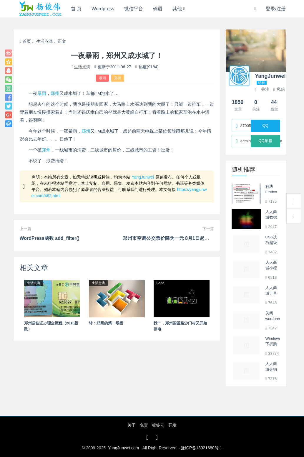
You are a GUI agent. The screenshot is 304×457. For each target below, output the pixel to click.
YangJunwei (143, 177)
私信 (279, 89)
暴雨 (102, 78)
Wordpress (103, 8)
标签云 (158, 425)
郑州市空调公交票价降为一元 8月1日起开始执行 (173, 238)
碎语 (157, 8)
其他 (177, 8)
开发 (172, 425)
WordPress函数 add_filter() (49, 238)
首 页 (76, 8)
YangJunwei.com (123, 448)
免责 (144, 425)
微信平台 (133, 8)
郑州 (117, 78)
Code (160, 283)
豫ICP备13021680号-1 (201, 448)
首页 (25, 41)
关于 (131, 425)
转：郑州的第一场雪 (106, 323)
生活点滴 (44, 41)
